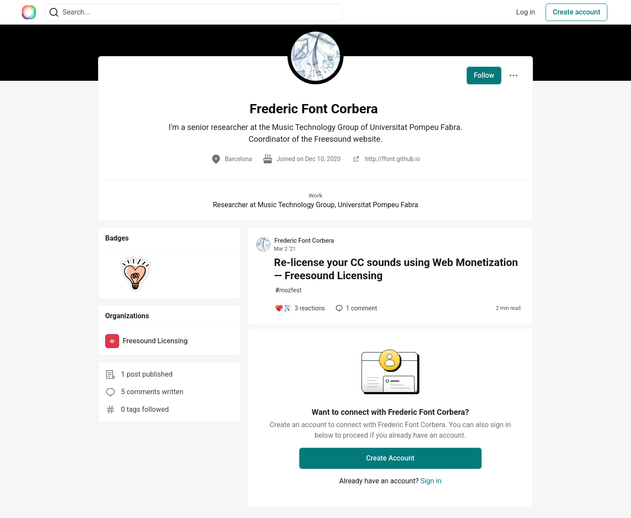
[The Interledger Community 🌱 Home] (29, 12)
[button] (135, 273)
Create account (576, 12)
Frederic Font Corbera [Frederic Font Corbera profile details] (304, 240)
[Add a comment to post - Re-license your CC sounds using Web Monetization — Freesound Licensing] (299, 308)
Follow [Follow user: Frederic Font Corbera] (484, 75)
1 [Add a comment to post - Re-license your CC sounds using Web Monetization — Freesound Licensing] (355, 308)
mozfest (288, 290)
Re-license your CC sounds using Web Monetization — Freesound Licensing (396, 269)
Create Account (390, 458)
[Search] (54, 12)
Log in (525, 12)
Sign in (430, 481)
